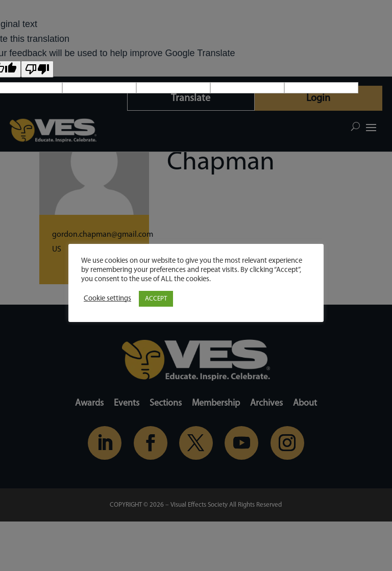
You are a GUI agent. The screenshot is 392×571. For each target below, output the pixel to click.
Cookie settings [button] (107, 299)
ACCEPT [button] (156, 298)
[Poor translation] (37, 69)
